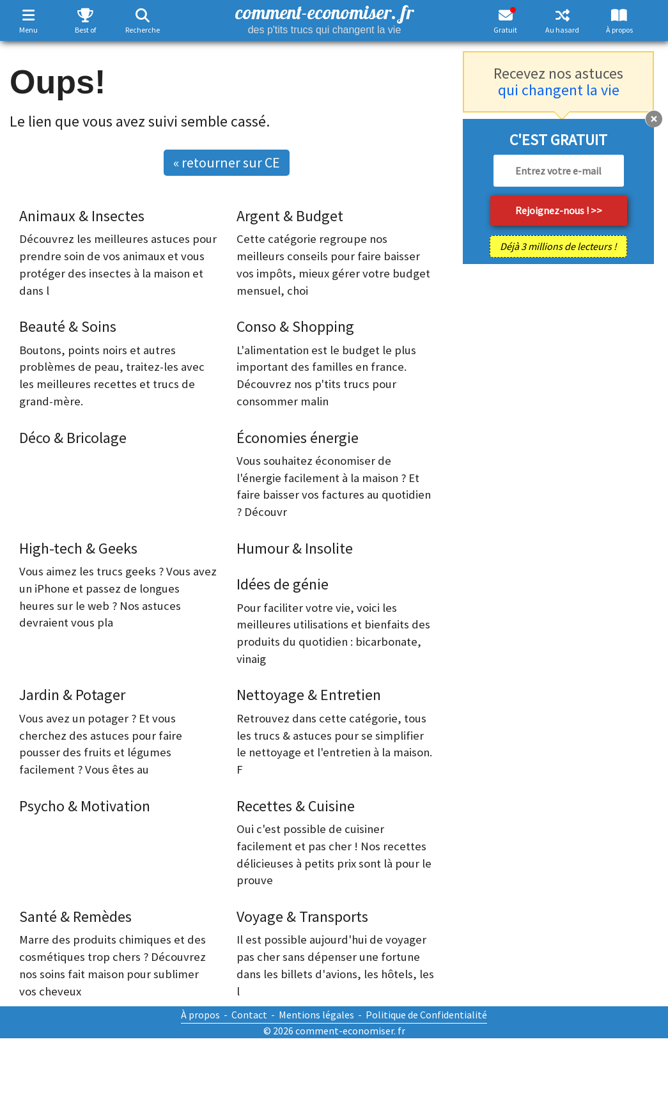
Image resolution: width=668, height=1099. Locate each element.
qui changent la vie (558, 90)
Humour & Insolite (295, 548)
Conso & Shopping (295, 326)
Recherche (142, 30)
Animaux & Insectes (81, 216)
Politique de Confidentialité (426, 1014)
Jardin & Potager (72, 695)
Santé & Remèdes (75, 916)
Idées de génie (283, 584)
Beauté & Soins (67, 326)
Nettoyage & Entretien (309, 695)
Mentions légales (316, 1014)
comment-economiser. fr (324, 17)
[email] (558, 171)
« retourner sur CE (226, 162)
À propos (619, 30)
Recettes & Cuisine (296, 806)
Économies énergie (298, 438)
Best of (85, 30)
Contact (249, 1014)
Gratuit (505, 30)
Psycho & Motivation (84, 806)
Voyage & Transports (302, 916)
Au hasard (562, 30)
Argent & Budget (290, 216)
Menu (28, 30)
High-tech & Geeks (78, 548)
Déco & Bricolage (73, 438)
